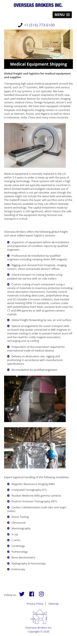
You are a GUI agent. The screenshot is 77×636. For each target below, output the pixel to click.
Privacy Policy (35, 603)
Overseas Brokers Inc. (38, 5)
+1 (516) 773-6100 (39, 24)
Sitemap (53, 603)
